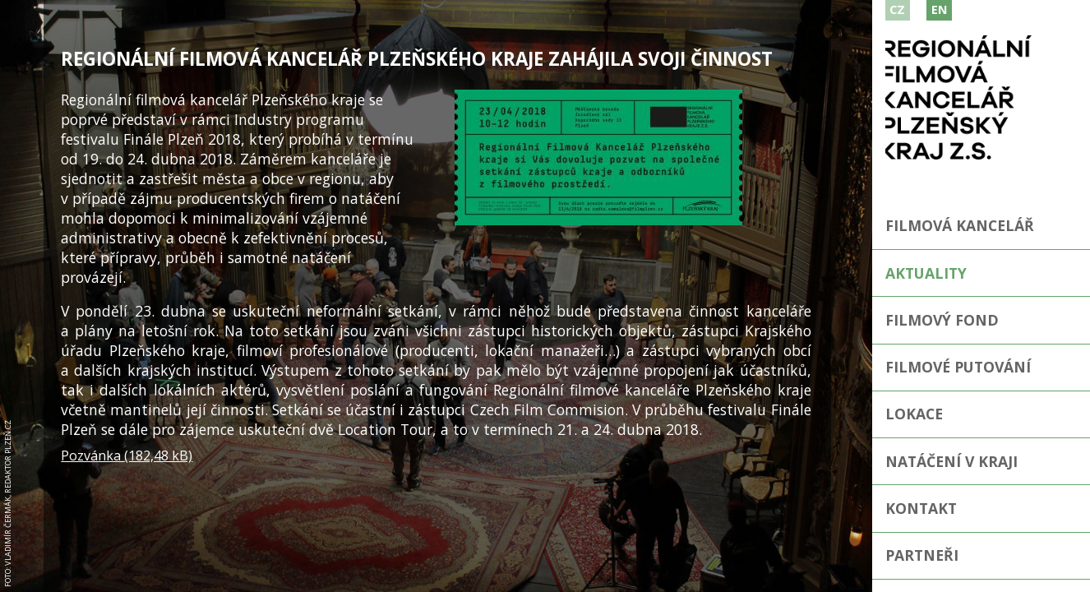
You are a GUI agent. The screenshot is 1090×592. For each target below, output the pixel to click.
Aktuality (926, 273)
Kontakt (921, 508)
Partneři (921, 555)
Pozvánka (126, 455)
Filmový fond (942, 320)
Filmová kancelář (959, 225)
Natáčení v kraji (951, 461)
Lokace (914, 413)
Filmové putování (958, 367)
